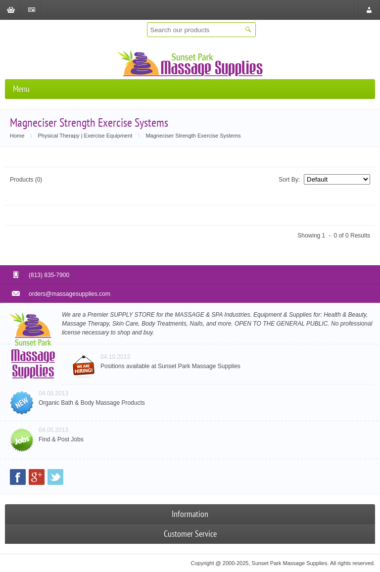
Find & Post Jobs (61, 439)
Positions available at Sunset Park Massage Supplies (170, 366)
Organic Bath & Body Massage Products (92, 402)
